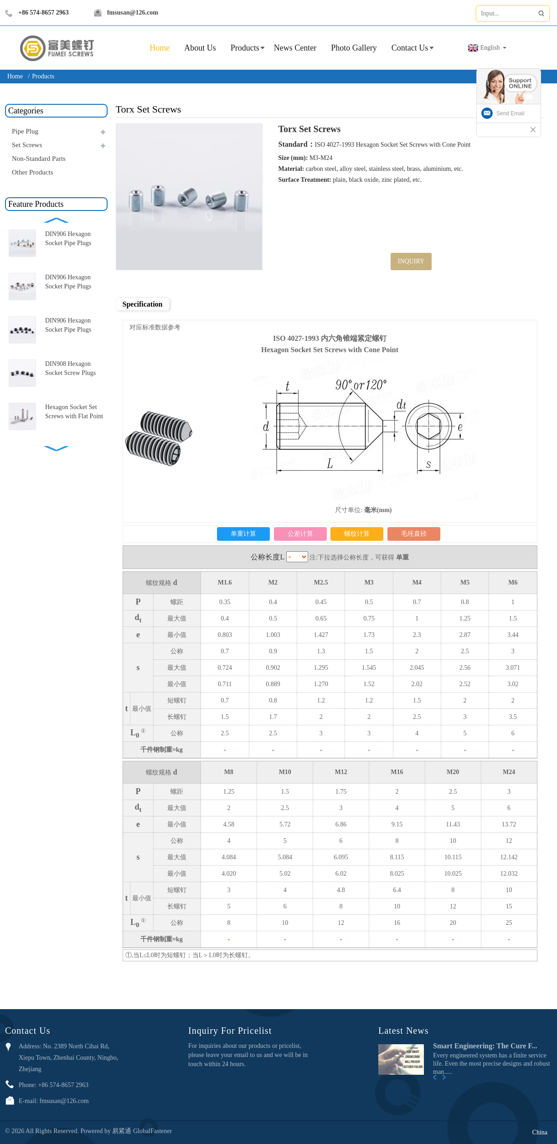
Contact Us (410, 47)
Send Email (510, 113)
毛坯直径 (414, 533)
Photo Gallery (354, 47)
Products (245, 47)
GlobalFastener (152, 1131)
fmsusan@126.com (134, 12)
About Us (200, 47)
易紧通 (122, 1131)
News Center (295, 47)
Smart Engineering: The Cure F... (485, 1046)
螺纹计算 (357, 533)
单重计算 (243, 533)
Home (15, 76)
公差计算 (300, 533)
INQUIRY (411, 261)
